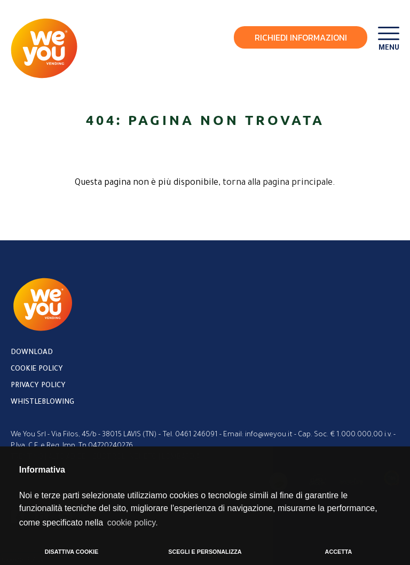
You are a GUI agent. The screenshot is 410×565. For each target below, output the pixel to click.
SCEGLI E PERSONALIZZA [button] (204, 551)
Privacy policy (38, 386)
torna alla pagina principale (278, 183)
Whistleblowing (42, 402)
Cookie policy (37, 369)
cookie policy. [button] (132, 522)
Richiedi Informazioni (301, 37)
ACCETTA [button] (338, 551)
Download (32, 353)
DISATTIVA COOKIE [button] (72, 551)
